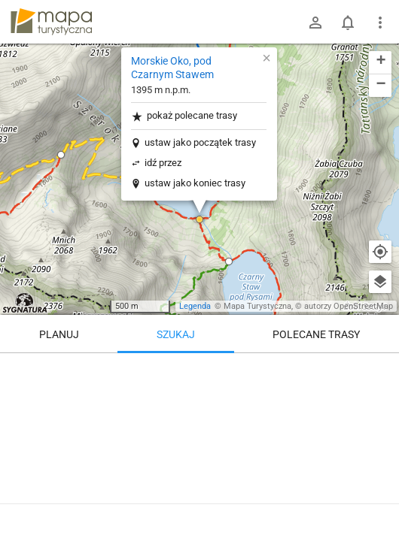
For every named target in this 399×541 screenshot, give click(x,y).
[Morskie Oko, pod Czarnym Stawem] (199, 443)
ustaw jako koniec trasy (195, 183)
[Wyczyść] (380, 370)
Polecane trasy (316, 334)
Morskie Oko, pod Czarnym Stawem (172, 67)
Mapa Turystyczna (257, 306)
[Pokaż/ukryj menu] (380, 23)
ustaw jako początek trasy (200, 142)
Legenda (195, 306)
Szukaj (176, 334)
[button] (61, 155)
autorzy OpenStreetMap (348, 306)
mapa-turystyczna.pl (51, 22)
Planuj (59, 334)
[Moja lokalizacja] (380, 251)
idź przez (163, 162)
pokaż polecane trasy (184, 116)
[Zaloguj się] (315, 23)
